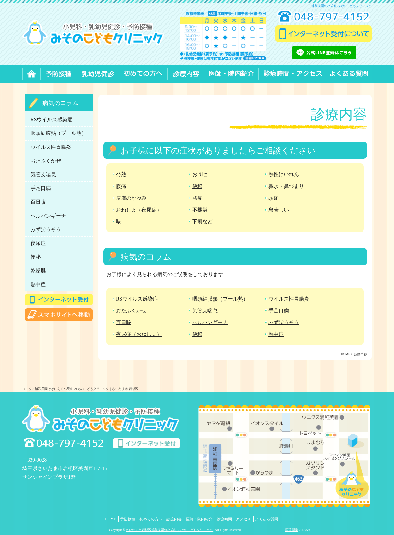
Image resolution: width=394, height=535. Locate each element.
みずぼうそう (283, 322)
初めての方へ (150, 519)
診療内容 (174, 519)
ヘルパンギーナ (210, 322)
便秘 (197, 186)
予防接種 (127, 519)
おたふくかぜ (131, 310)
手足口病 (278, 310)
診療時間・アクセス (234, 519)
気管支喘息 (205, 310)
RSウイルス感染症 (137, 299)
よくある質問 (266, 519)
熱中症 (276, 334)
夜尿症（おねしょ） (139, 334)
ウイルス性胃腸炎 (288, 299)
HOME (110, 519)
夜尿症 (38, 243)
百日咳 (123, 322)
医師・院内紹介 (199, 519)
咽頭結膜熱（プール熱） (220, 299)
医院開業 (291, 530)
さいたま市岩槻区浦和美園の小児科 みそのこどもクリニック (169, 530)
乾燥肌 (38, 270)
